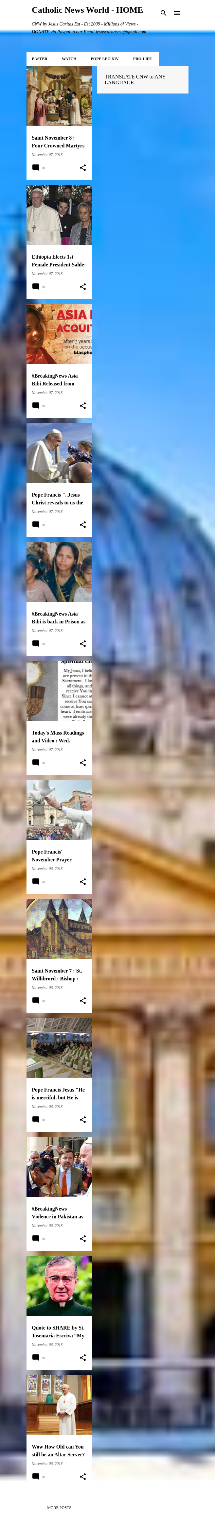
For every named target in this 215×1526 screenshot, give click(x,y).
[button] (83, 168)
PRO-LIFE (142, 59)
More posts (59, 1507)
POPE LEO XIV (104, 59)
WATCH (69, 59)
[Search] (164, 13)
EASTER (39, 59)
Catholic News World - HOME (87, 10)
